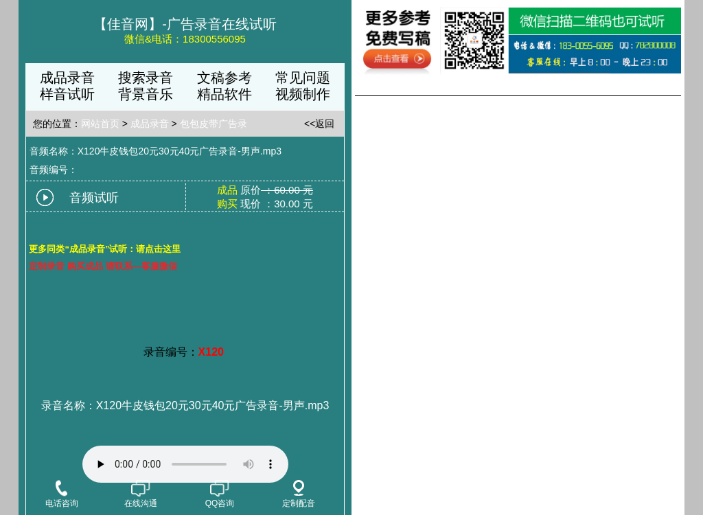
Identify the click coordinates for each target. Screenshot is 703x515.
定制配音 (298, 494)
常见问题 (302, 77)
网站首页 (100, 123)
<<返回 (319, 123)
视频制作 (302, 94)
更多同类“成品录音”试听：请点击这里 (105, 249)
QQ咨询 (220, 493)
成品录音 (67, 77)
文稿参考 (224, 77)
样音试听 (67, 94)
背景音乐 (145, 94)
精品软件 (224, 94)
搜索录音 (145, 77)
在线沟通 (140, 493)
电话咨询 (61, 493)
